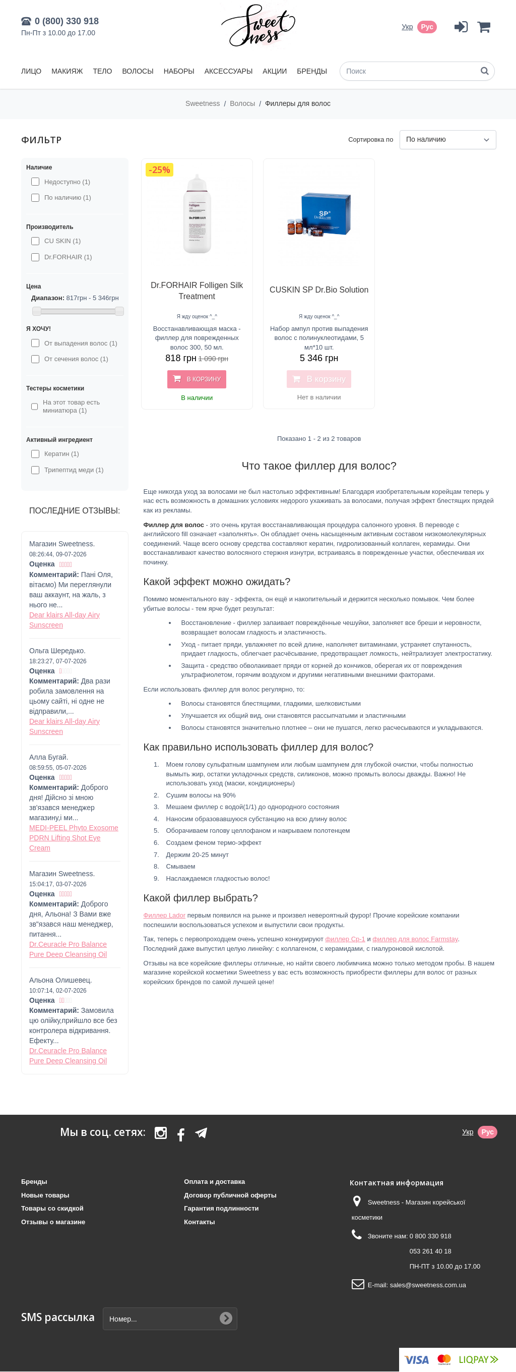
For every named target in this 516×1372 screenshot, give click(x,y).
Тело (102, 71)
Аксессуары (229, 71)
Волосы (137, 71)
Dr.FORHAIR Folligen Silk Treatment (197, 291)
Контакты (199, 1222)
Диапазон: (47, 298)
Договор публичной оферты (230, 1195)
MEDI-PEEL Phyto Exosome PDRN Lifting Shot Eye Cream (73, 838)
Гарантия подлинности (221, 1208)
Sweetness (203, 103)
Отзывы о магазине (53, 1222)
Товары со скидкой (52, 1208)
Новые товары (45, 1195)
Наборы (179, 71)
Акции (275, 71)
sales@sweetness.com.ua (428, 1285)
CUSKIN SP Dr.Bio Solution (319, 289)
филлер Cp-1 (345, 939)
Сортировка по (370, 139)
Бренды (312, 71)
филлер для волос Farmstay (415, 939)
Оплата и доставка (214, 1181)
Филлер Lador (165, 915)
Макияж (67, 71)
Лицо (31, 71)
